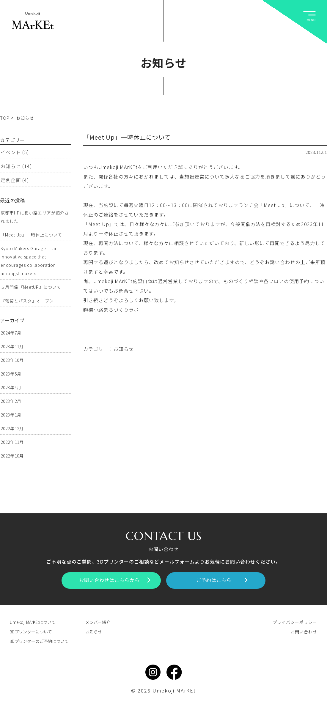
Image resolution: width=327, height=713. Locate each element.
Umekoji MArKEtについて (33, 622)
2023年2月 (11, 401)
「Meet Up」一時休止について (127, 137)
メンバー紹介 (97, 622)
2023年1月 (11, 415)
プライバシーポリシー (295, 622)
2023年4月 (11, 387)
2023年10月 (12, 360)
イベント (11, 152)
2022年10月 (12, 456)
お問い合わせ (303, 632)
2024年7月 (11, 333)
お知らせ (124, 348)
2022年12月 (12, 428)
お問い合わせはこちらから (114, 579)
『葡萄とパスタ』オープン (27, 301)
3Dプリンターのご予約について (39, 641)
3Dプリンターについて (31, 632)
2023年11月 (12, 346)
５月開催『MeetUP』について (31, 287)
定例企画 (11, 180)
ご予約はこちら (222, 579)
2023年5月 (11, 374)
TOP (5, 118)
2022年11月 (12, 442)
